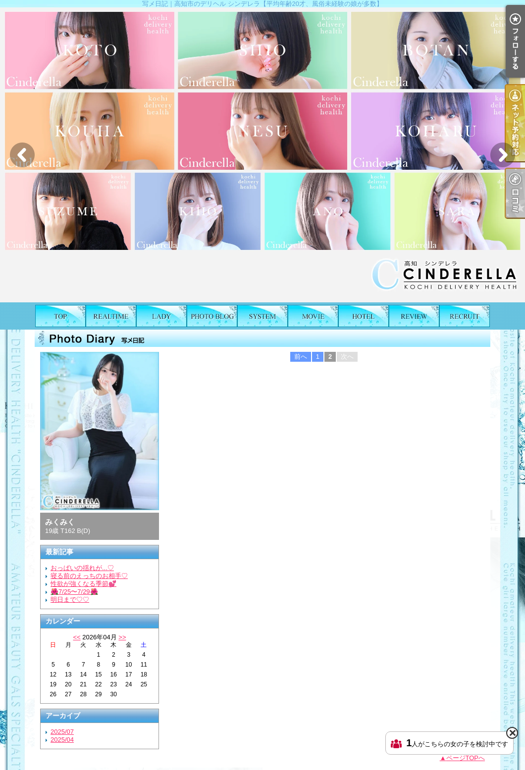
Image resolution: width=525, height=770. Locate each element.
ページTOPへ (465, 758)
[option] (262, 154)
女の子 (161, 316)
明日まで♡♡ (70, 599)
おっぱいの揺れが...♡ (82, 568)
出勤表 (111, 316)
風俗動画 (313, 316)
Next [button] (502, 155)
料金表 (262, 316)
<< (76, 637)
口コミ (414, 316)
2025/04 (62, 739)
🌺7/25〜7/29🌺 (74, 591)
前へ (300, 356)
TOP (60, 316)
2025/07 (62, 731)
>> (122, 637)
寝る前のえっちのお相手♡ (89, 575)
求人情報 (464, 316)
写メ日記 (212, 316)
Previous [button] (22, 155)
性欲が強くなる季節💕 (83, 583)
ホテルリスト (363, 316)
